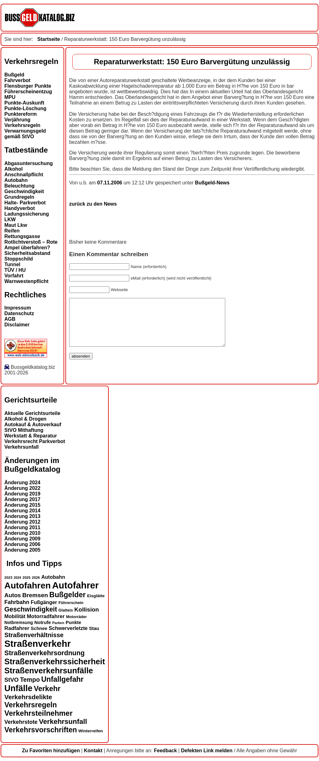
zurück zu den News (93, 204)
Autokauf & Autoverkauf (32, 424)
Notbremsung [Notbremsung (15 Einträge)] (18, 622)
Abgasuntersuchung (28, 163)
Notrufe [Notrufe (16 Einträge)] (42, 622)
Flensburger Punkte (27, 86)
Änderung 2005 (22, 550)
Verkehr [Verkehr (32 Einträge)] (47, 689)
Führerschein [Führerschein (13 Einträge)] (71, 603)
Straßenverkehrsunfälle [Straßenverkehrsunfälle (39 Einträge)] (48, 670)
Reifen (12, 230)
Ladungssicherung (26, 214)
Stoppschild (18, 258)
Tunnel (12, 264)
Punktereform (20, 114)
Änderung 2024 (22, 482)
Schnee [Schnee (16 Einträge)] (39, 628)
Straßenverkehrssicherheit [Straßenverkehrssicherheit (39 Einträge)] (54, 661)
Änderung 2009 (22, 538)
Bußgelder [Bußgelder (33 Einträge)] (67, 595)
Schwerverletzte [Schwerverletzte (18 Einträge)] (68, 628)
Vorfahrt (13, 275)
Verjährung (17, 119)
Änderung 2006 (22, 544)
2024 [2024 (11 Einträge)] (17, 577)
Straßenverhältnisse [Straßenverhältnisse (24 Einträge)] (34, 635)
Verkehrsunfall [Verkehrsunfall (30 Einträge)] (63, 721)
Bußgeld (14, 74)
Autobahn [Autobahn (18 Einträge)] (53, 577)
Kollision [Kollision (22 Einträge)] (86, 609)
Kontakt (93, 750)
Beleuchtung (19, 185)
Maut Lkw (15, 225)
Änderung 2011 (22, 527)
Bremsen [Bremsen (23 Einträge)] (35, 595)
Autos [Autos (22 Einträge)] (12, 595)
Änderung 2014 (22, 510)
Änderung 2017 (22, 499)
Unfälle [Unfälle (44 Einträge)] (18, 688)
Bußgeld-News (212, 182)
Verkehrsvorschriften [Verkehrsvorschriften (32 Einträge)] (40, 730)
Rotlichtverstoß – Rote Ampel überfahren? (31, 244)
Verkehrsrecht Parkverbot (34, 441)
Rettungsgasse (22, 236)
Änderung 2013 (22, 516)
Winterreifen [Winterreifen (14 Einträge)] (91, 731)
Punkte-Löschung (25, 108)
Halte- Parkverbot (25, 202)
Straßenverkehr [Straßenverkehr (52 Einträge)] (37, 644)
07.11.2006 (110, 182)
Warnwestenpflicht (26, 281)
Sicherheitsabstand (27, 253)
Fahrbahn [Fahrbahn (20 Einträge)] (16, 602)
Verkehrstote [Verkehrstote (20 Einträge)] (20, 722)
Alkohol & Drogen (25, 419)
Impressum (17, 307)
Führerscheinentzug (28, 91)
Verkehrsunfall (21, 447)
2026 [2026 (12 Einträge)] (36, 577)
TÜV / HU (15, 270)
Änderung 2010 (22, 533)
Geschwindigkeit (24, 191)
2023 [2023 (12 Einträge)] (8, 577)
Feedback (165, 750)
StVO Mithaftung (23, 430)
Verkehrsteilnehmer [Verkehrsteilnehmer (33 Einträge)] (38, 713)
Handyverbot (19, 208)
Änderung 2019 (22, 493)
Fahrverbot (17, 80)
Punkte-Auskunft (24, 102)
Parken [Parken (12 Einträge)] (58, 623)
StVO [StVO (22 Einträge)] (11, 679)
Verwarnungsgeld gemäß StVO (25, 133)
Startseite (48, 39)
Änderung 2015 (22, 505)
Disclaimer (17, 324)
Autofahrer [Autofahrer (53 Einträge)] (75, 585)
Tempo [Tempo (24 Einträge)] (30, 679)
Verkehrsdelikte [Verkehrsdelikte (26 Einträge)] (28, 696)
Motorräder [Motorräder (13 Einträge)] (76, 617)
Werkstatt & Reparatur (30, 435)
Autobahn (16, 180)
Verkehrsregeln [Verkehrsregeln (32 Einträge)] (30, 705)
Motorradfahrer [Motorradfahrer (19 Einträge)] (46, 616)
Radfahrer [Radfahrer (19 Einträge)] (16, 628)
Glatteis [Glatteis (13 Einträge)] (66, 610)
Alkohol (13, 169)
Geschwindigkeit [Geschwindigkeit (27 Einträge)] (30, 609)
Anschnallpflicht (23, 174)
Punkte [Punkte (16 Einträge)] (73, 622)
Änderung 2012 (22, 521)
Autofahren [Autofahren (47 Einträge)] (27, 585)
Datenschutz (19, 313)
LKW (10, 219)
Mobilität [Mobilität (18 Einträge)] (14, 616)
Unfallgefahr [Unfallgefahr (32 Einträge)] (62, 679)
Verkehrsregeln (22, 125)
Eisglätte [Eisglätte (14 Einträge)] (95, 595)
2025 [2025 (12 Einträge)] (26, 577)
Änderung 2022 (22, 488)
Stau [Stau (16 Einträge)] (94, 628)
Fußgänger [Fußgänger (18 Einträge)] (44, 602)
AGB (10, 319)
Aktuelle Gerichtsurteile (32, 413)
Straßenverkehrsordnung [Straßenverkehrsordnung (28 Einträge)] (44, 653)
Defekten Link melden (206, 750)
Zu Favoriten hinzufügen (51, 750)
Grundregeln (19, 197)
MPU (10, 97)
